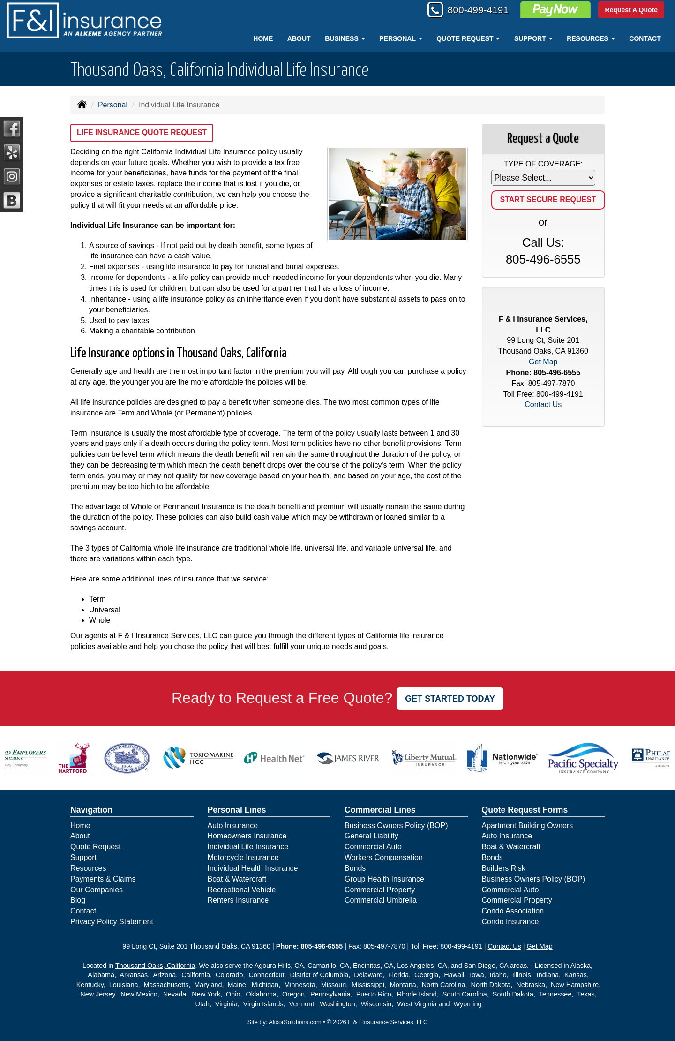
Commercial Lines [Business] (380, 810)
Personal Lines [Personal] (237, 810)
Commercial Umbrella (381, 900)
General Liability (371, 836)
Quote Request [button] (468, 38)
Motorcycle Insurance (243, 857)
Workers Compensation (384, 857)
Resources (88, 868)
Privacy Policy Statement (111, 922)
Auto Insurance (233, 826)
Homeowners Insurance (247, 836)
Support (83, 857)
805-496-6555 (543, 259)
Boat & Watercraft (237, 879)
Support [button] (533, 38)
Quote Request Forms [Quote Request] (525, 810)
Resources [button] (591, 38)
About (299, 38)
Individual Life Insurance (248, 847)
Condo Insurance (510, 922)
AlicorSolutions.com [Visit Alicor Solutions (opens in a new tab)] (295, 1022)
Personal (113, 105)
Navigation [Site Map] (91, 810)
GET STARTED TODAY (450, 698)
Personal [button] (400, 38)
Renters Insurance (238, 900)
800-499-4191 (475, 10)
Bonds (355, 868)
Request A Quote (631, 10)
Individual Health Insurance (253, 868)
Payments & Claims (103, 879)
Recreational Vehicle (242, 890)
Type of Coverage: (543, 164)
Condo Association (513, 911)
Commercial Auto (373, 847)
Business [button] (345, 38)
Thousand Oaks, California (155, 965)
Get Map (543, 362)
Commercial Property (380, 890)
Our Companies (96, 890)
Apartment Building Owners (527, 826)
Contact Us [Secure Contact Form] (543, 404)
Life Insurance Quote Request (142, 132)
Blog (77, 900)
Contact (644, 38)
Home (263, 38)
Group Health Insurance (384, 879)
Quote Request (95, 847)
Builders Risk (503, 868)
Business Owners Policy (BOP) (396, 826)
